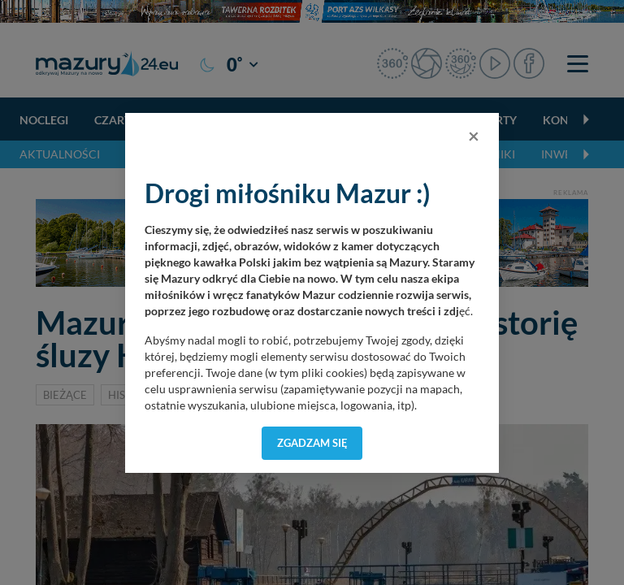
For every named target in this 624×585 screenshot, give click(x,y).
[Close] (473, 135)
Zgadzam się (312, 442)
